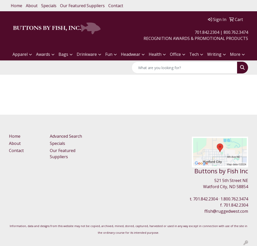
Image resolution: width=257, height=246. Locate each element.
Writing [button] (214, 54)
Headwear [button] (130, 54)
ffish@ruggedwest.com (226, 211)
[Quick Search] (184, 67)
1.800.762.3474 (234, 199)
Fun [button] (108, 54)
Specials (48, 5)
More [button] (235, 54)
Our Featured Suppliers (82, 5)
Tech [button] (194, 54)
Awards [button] (43, 54)
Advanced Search (66, 136)
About (32, 5)
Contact (115, 5)
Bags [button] (63, 54)
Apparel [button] (20, 54)
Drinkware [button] (87, 54)
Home (16, 5)
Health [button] (155, 54)
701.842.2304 (205, 199)
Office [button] (175, 54)
